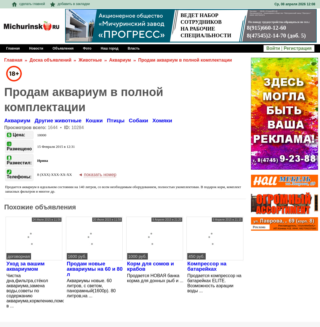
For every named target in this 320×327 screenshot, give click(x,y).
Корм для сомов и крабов (150, 266)
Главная (13, 60)
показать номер (100, 174)
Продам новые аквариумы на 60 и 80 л (95, 269)
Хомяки (162, 120)
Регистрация (298, 48)
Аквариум (120, 60)
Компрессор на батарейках (206, 266)
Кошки (94, 120)
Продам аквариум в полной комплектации (185, 60)
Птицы (115, 120)
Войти (273, 48)
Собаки (138, 120)
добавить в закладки (70, 4)
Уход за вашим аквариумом (25, 266)
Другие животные (58, 120)
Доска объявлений (51, 60)
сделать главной (28, 4)
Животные (90, 60)
